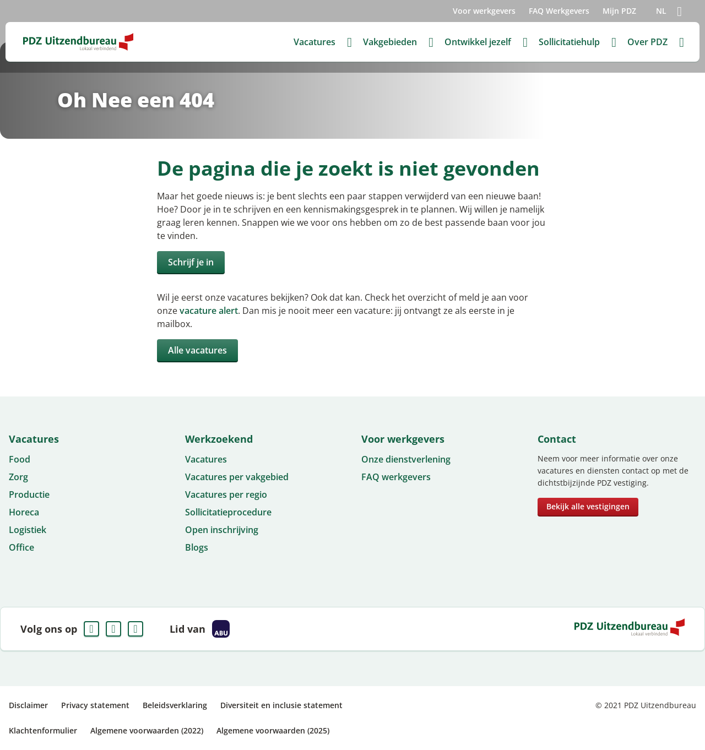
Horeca (24, 512)
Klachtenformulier (43, 730)
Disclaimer (28, 705)
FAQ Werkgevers (559, 11)
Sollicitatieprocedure (228, 512)
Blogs (196, 547)
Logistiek (27, 530)
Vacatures (206, 459)
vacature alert (209, 311)
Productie (29, 494)
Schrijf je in (191, 262)
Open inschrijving (221, 530)
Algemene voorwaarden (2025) (272, 730)
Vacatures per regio (226, 494)
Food (19, 459)
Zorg (18, 477)
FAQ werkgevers (396, 477)
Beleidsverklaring (175, 705)
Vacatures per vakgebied (237, 477)
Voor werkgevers (484, 11)
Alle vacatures (197, 350)
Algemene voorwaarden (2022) (146, 730)
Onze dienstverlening (406, 459)
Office (21, 547)
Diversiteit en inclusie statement (281, 705)
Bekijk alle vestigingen (588, 506)
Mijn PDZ (619, 11)
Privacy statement (95, 705)
